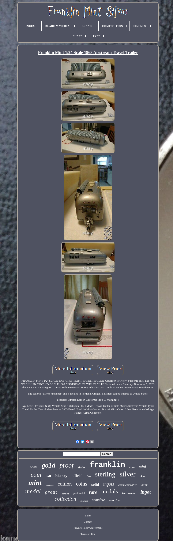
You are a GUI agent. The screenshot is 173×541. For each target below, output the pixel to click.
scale (33, 467)
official (77, 476)
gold (48, 466)
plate (142, 476)
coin (36, 474)
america (49, 485)
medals (109, 491)
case (132, 467)
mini (142, 467)
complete (98, 500)
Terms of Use (88, 533)
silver (128, 474)
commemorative (127, 485)
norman (65, 494)
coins (81, 484)
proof (67, 465)
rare (93, 492)
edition (65, 484)
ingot (145, 492)
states (81, 467)
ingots (108, 484)
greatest (84, 501)
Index (88, 515)
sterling (105, 474)
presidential (79, 493)
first (89, 476)
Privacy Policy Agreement (88, 527)
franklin (107, 465)
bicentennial (129, 493)
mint (35, 483)
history (61, 475)
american (115, 500)
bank (144, 485)
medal (33, 491)
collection (65, 499)
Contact (88, 521)
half (48, 476)
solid (95, 484)
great (51, 492)
